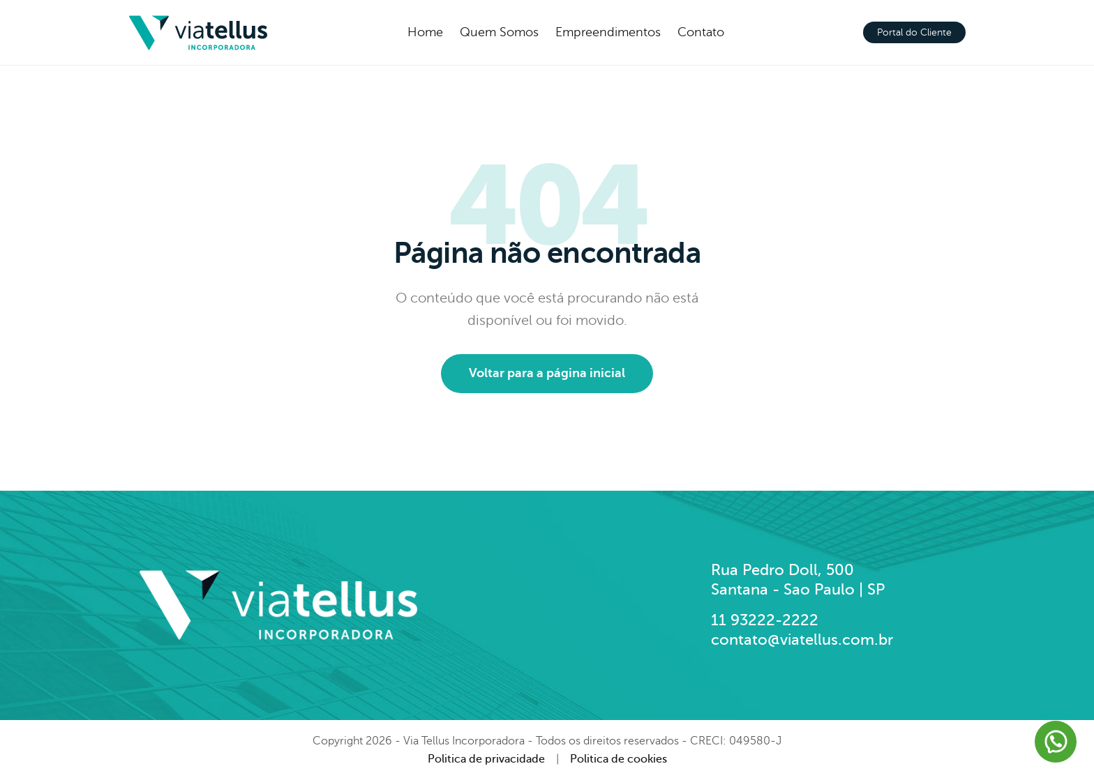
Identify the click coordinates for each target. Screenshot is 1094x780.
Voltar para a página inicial (547, 373)
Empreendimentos (608, 32)
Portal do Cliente (914, 32)
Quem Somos (499, 32)
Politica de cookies (618, 759)
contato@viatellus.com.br (802, 639)
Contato (700, 32)
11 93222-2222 (764, 620)
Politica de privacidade (486, 759)
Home (425, 32)
